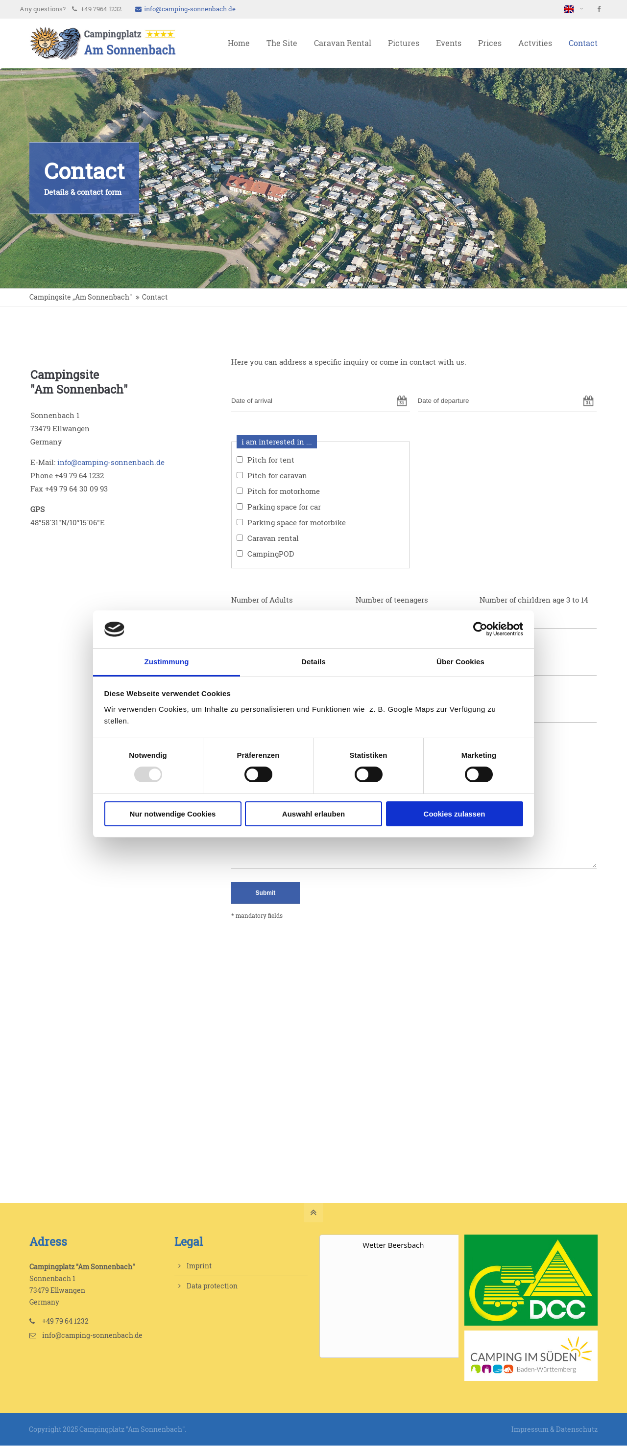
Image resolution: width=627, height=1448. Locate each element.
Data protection (212, 1285)
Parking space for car (284, 507)
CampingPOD (270, 554)
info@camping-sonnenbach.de (185, 8)
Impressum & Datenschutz (554, 1429)
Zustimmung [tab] (167, 661)
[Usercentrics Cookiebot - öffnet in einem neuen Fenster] (480, 629)
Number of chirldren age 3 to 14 (534, 600)
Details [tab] (313, 661)
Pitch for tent (270, 460)
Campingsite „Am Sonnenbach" (80, 297)
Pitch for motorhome (283, 491)
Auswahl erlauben (313, 814)
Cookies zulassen (454, 814)
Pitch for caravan (277, 475)
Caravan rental (273, 538)
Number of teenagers (392, 600)
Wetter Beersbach (393, 1245)
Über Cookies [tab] (460, 661)
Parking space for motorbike (296, 522)
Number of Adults (262, 600)
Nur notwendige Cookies (173, 814)
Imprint (199, 1265)
